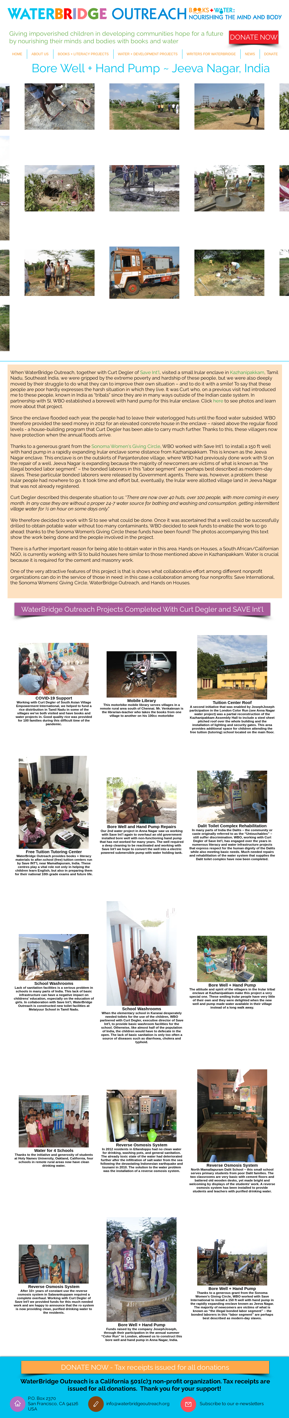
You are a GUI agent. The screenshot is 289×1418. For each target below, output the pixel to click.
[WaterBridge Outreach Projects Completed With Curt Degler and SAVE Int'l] (142, 609)
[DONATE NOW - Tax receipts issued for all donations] (145, 1367)
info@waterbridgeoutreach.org (138, 1403)
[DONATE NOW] (253, 37)
